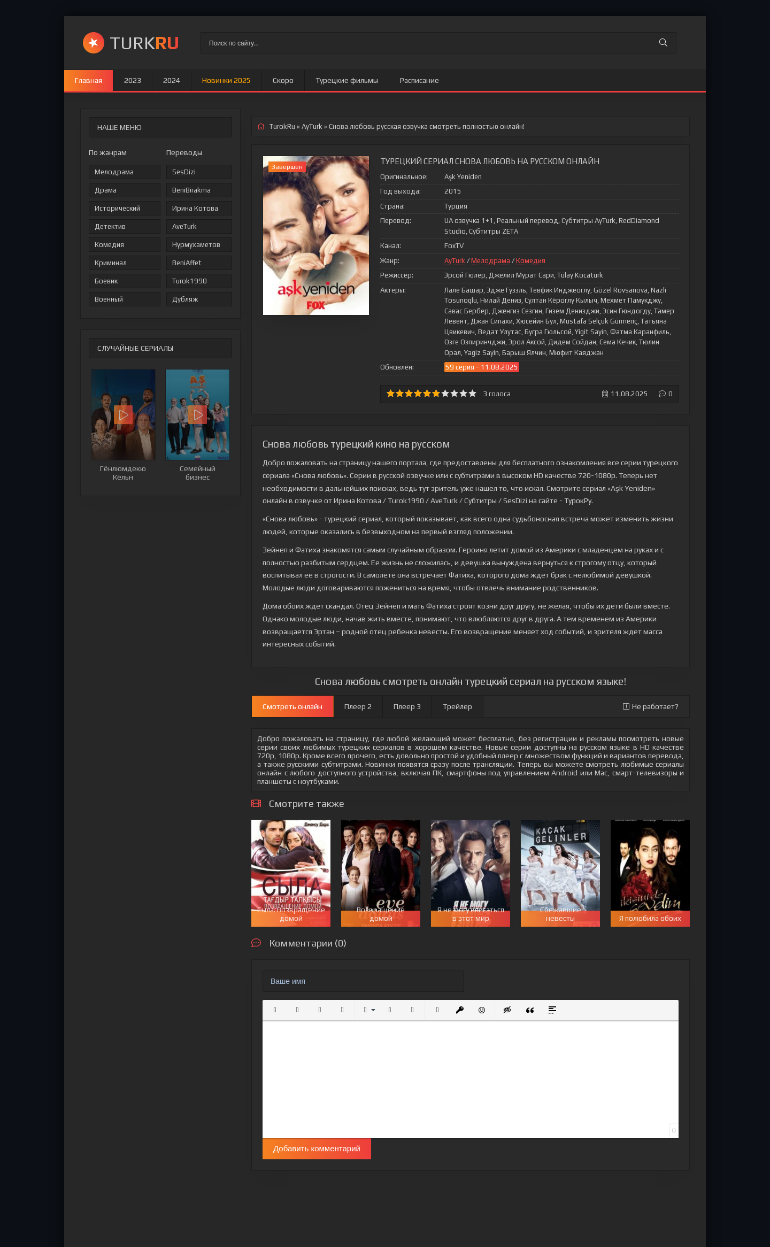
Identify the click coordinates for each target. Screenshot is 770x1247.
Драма (106, 190)
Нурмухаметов (196, 245)
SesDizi (184, 172)
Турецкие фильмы (346, 80)
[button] (275, 1010)
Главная (88, 80)
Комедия (109, 245)
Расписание (419, 80)
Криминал (111, 263)
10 (472, 393)
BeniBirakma (191, 190)
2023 (132, 80)
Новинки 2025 (226, 80)
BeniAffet (187, 263)
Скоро (283, 80)
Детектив (110, 226)
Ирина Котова (195, 208)
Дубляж (185, 299)
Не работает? (651, 706)
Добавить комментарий (316, 1148)
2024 (171, 80)
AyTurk (454, 261)
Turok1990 (189, 281)
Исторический (117, 208)
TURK (144, 42)
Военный (109, 299)
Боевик (106, 281)
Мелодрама (114, 172)
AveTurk (184, 226)
